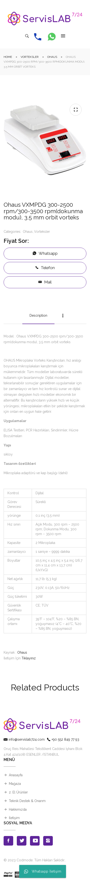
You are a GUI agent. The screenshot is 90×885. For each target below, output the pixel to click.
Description (38, 315)
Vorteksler (30, 57)
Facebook (8, 841)
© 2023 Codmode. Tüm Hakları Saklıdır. (34, 860)
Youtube (35, 841)
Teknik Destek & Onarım (27, 801)
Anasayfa (16, 775)
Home (8, 57)
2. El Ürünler (18, 792)
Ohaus (52, 57)
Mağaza (15, 784)
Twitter (21, 841)
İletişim (14, 818)
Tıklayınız (29, 658)
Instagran (48, 841)
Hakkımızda (18, 809)
